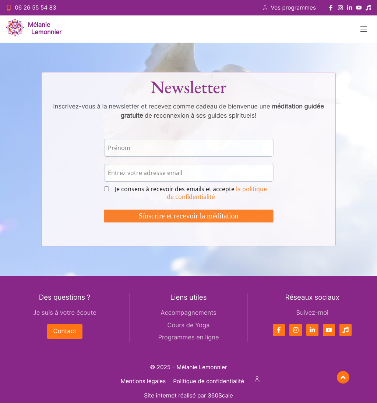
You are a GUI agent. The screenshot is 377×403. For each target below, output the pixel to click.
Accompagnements (188, 313)
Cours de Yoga (189, 325)
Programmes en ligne (188, 337)
